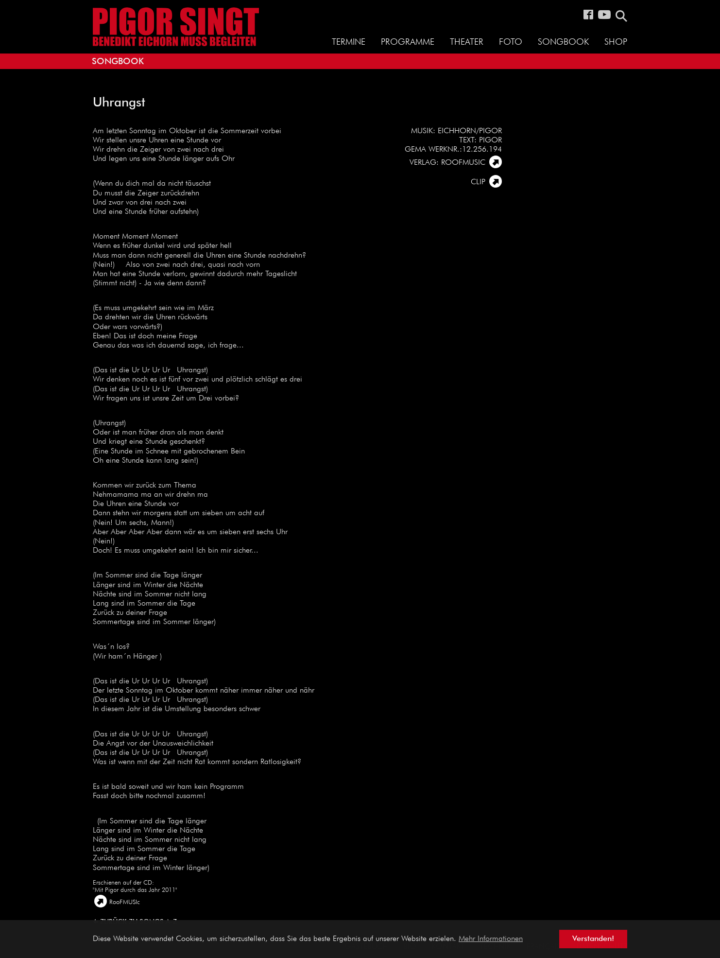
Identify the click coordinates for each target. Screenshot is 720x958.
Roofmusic (463, 163)
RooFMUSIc (124, 902)
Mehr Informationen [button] (491, 939)
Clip (478, 182)
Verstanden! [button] (593, 939)
